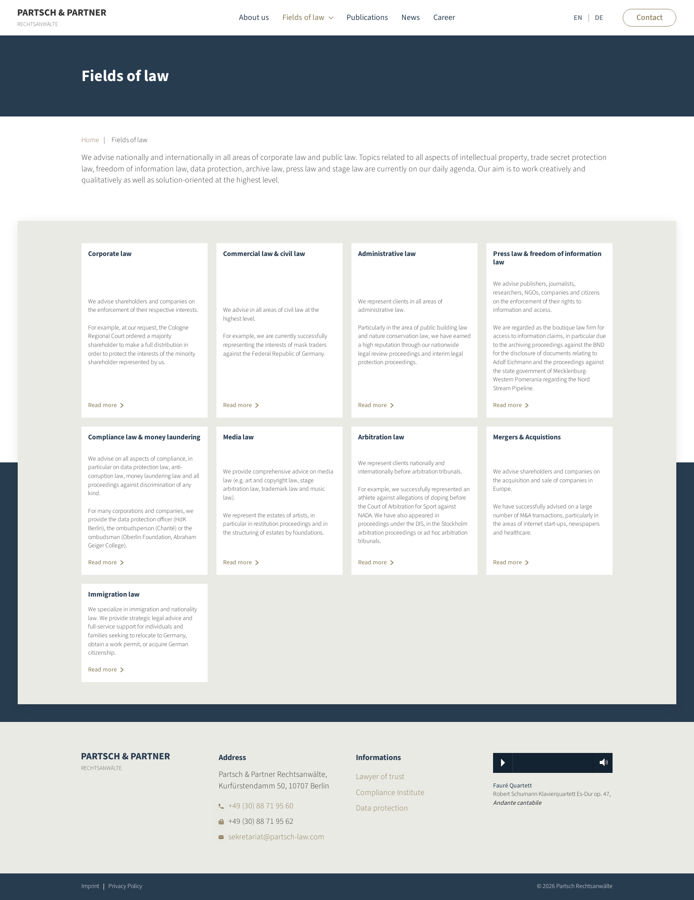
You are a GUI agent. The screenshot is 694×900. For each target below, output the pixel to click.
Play (503, 763)
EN (578, 18)
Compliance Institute (390, 792)
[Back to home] (62, 17)
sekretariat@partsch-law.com (276, 836)
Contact (649, 17)
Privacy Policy (125, 886)
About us (254, 17)
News (410, 17)
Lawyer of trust (380, 776)
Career (444, 17)
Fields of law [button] (308, 17)
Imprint (90, 886)
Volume (601, 762)
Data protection (382, 808)
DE (599, 18)
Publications (367, 17)
